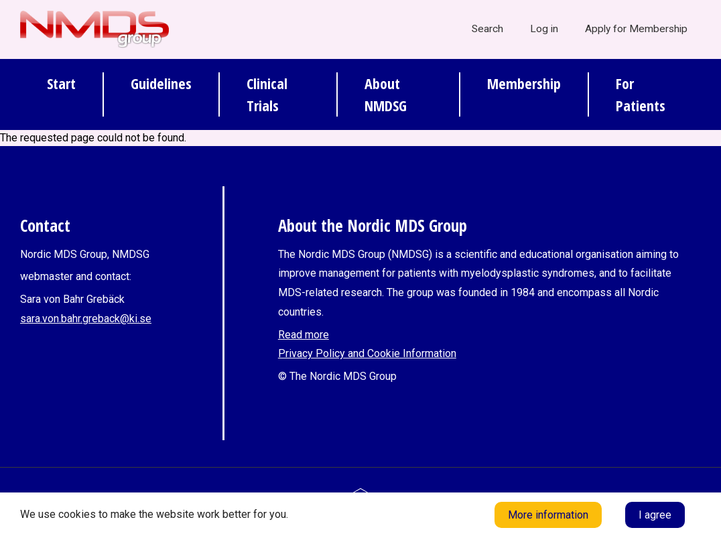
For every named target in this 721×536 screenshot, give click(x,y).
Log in (544, 29)
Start (61, 83)
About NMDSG (386, 94)
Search (487, 29)
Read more (303, 334)
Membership (524, 83)
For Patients (640, 94)
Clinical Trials (267, 94)
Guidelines (161, 83)
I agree (655, 515)
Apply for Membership (636, 29)
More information (548, 515)
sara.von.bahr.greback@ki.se (85, 318)
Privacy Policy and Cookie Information (367, 353)
